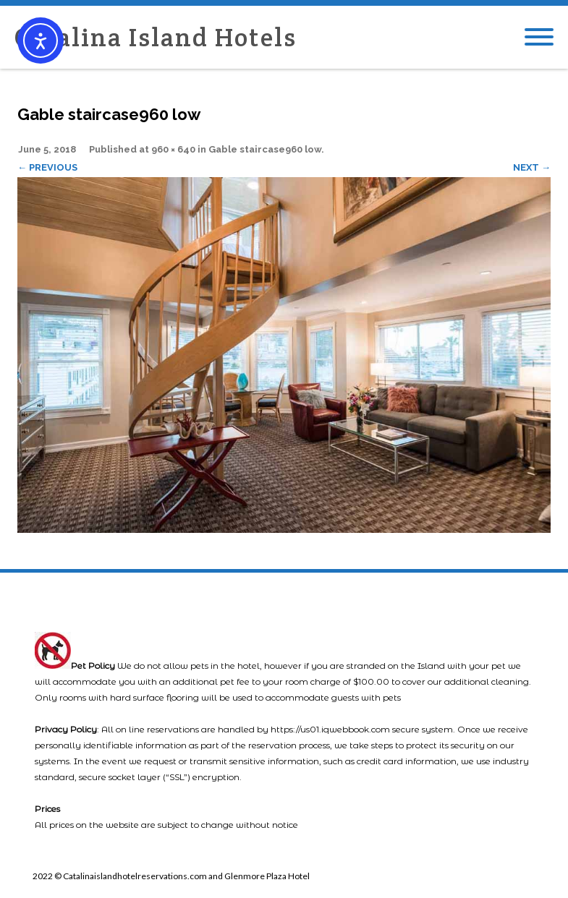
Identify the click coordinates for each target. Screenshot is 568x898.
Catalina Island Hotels (155, 37)
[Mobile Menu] (539, 37)
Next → (532, 167)
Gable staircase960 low (264, 149)
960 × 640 (173, 149)
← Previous (47, 167)
